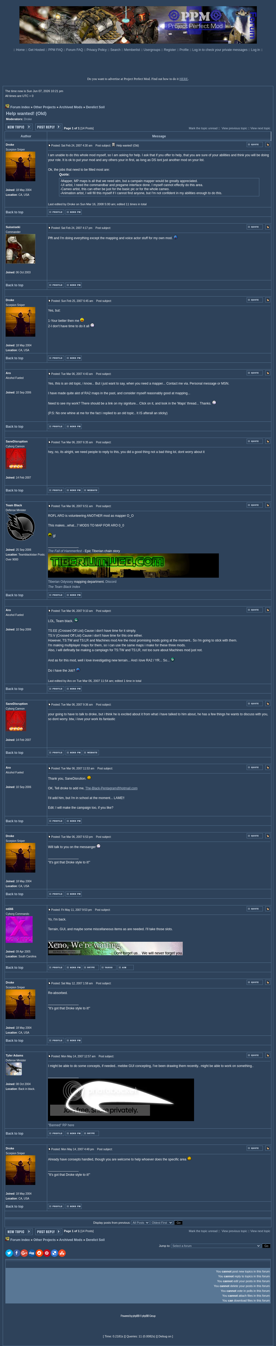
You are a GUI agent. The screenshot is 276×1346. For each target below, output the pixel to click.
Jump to (164, 1245)
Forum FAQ (75, 50)
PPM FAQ (56, 50)
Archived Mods (70, 107)
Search (115, 50)
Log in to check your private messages (220, 50)
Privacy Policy (97, 50)
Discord (110, 582)
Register (170, 50)
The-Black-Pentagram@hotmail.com (111, 788)
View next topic (260, 128)
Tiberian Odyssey (60, 582)
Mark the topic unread (203, 128)
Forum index (20, 107)
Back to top (14, 212)
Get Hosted (37, 50)
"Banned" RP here (61, 1125)
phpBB (136, 1315)
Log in (255, 50)
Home (21, 50)
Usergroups (152, 50)
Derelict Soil (95, 107)
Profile (184, 50)
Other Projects (44, 107)
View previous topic (234, 128)
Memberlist (132, 50)
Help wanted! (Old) (26, 113)
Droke (28, 119)
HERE (184, 79)
